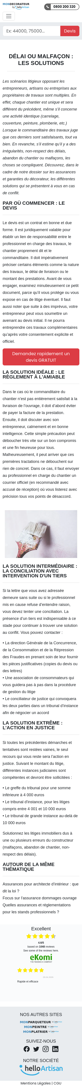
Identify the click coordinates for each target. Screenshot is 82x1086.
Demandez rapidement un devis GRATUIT (41, 357)
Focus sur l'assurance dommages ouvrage (40, 898)
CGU (57, 1083)
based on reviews (41, 944)
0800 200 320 (64, 6)
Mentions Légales (36, 1083)
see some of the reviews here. (41, 950)
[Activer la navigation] (9, 16)
